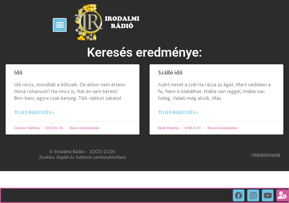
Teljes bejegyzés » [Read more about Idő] (34, 112)
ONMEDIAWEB (265, 155)
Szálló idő (170, 72)
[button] (60, 25)
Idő (18, 72)
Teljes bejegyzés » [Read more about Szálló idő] (178, 112)
